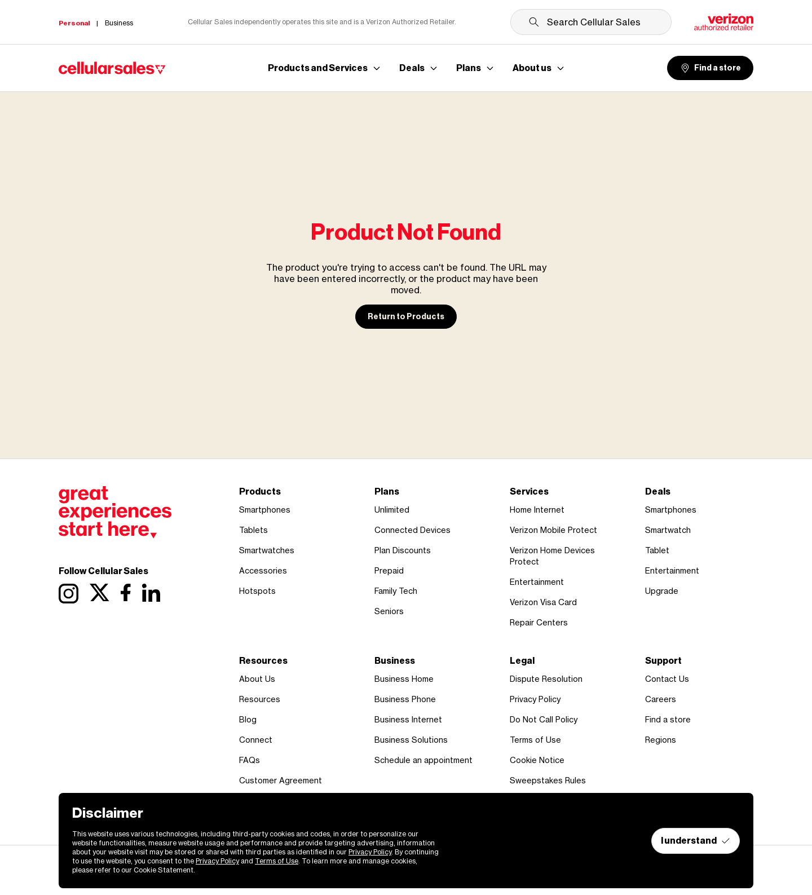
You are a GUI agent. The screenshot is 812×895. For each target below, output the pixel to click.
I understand (695, 840)
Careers (660, 699)
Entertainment (537, 582)
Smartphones (264, 509)
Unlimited (391, 509)
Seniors (389, 611)
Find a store (710, 68)
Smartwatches (266, 550)
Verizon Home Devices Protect (552, 555)
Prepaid (389, 570)
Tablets (253, 530)
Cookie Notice (537, 760)
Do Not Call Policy (543, 719)
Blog (248, 719)
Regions (660, 739)
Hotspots (257, 591)
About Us (257, 679)
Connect (255, 739)
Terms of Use (535, 739)
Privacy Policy (535, 699)
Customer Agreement (280, 780)
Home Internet (537, 509)
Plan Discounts (402, 550)
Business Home (404, 679)
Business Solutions (411, 739)
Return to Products (406, 316)
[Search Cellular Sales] (591, 22)
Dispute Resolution (546, 679)
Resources (259, 699)
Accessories (263, 570)
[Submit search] (534, 22)
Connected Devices (412, 530)
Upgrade (661, 591)
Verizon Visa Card (543, 602)
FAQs (249, 760)
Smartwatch (668, 530)
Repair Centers (539, 622)
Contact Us (667, 679)
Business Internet (408, 719)
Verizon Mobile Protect (553, 530)
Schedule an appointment (423, 760)
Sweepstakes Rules (548, 780)
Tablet (657, 550)
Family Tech (395, 591)
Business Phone (405, 699)
